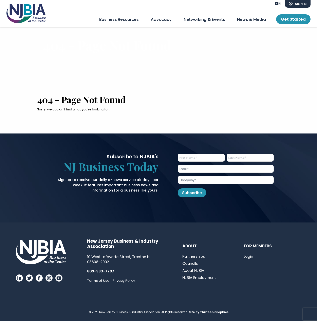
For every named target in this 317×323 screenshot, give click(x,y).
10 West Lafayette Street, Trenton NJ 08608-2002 (119, 261)
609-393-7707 (100, 272)
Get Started (293, 19)
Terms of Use (98, 282)
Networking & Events (204, 19)
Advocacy (161, 19)
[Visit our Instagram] (49, 279)
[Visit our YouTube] (58, 279)
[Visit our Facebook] (39, 279)
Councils (190, 265)
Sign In (297, 4)
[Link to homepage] (26, 14)
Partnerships (193, 258)
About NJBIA (193, 272)
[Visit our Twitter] (29, 279)
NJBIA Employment (199, 279)
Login (248, 258)
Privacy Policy (125, 282)
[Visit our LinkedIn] (19, 279)
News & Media (251, 19)
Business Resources (119, 19)
